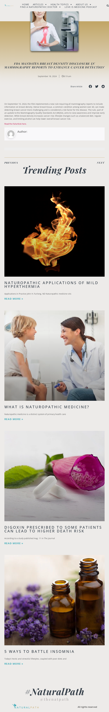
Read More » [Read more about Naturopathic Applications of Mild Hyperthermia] (13, 298)
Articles (40, 4)
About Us (83, 4)
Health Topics (61, 4)
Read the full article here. (15, 124)
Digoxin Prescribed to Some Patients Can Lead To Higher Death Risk (53, 529)
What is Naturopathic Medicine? (47, 406)
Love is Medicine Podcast (81, 7)
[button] (90, 86)
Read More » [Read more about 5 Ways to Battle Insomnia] (13, 663)
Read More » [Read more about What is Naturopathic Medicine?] (13, 419)
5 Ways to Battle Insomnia (39, 651)
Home (25, 4)
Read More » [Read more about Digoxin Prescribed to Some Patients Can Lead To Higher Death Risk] (13, 543)
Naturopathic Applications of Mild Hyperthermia (51, 284)
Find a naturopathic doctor (40, 7)
